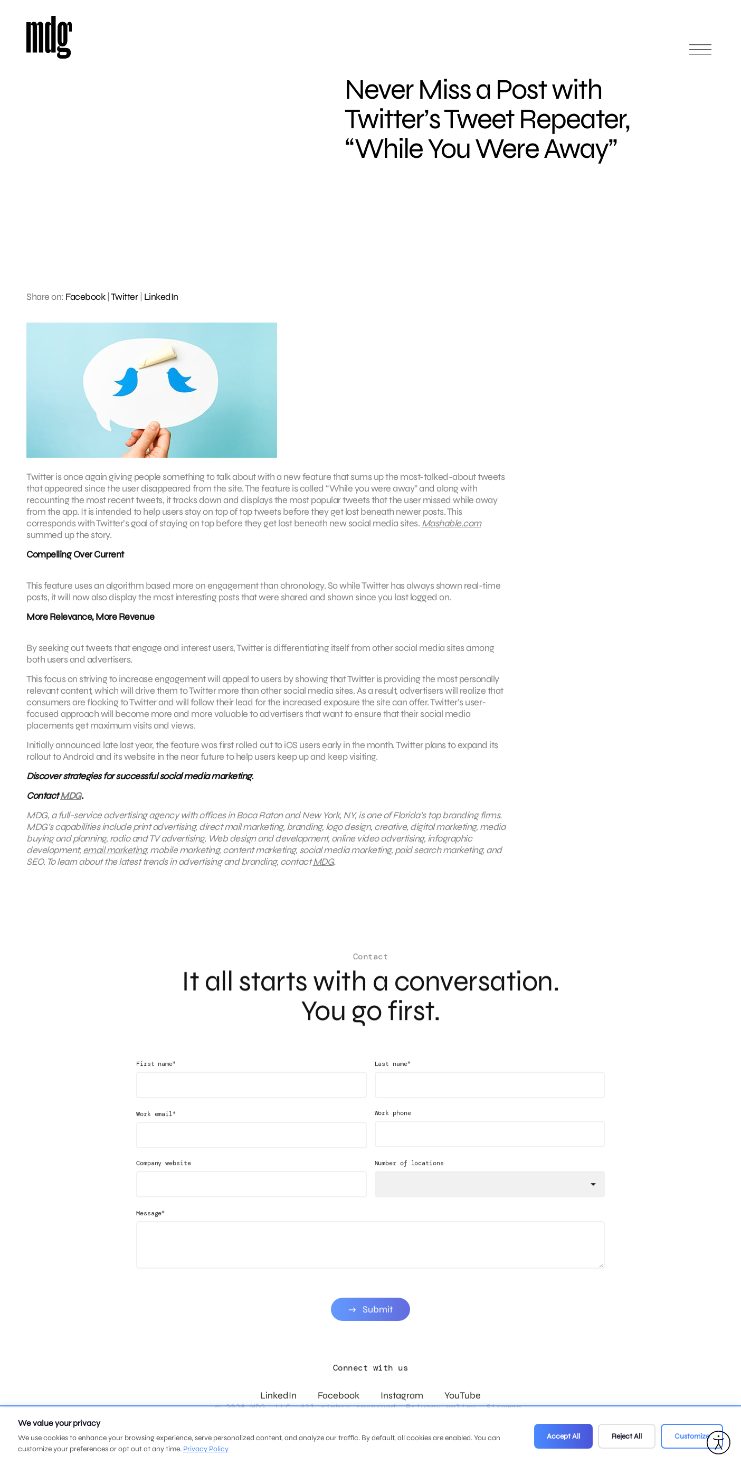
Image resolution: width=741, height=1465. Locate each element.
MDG (70, 803)
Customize (691, 1436)
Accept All (563, 1436)
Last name (393, 1078)
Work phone (393, 1127)
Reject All (627, 1436)
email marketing (115, 857)
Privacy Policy (206, 1448)
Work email (156, 1128)
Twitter (124, 297)
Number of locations (409, 1178)
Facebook (85, 297)
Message (150, 1227)
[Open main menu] (700, 54)
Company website (163, 1178)
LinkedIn (161, 297)
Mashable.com (451, 530)
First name (156, 1078)
